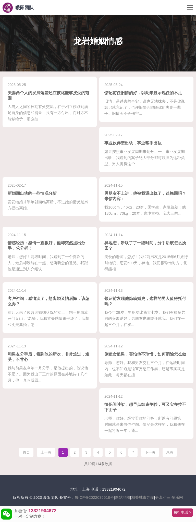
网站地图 (122, 497)
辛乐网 (177, 497)
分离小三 (162, 497)
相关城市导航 (142, 497)
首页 (26, 452)
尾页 (169, 452)
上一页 (46, 452)
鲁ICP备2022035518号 (94, 497)
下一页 (150, 452)
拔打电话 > (182, 512)
